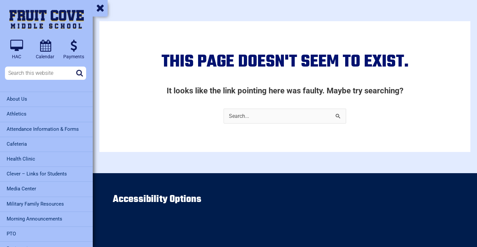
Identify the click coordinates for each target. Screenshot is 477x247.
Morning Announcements (34, 218)
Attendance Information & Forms (43, 129)
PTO (11, 233)
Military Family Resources (35, 203)
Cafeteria (17, 144)
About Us (17, 99)
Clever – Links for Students (37, 173)
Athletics (16, 114)
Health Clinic (21, 159)
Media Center (21, 188)
